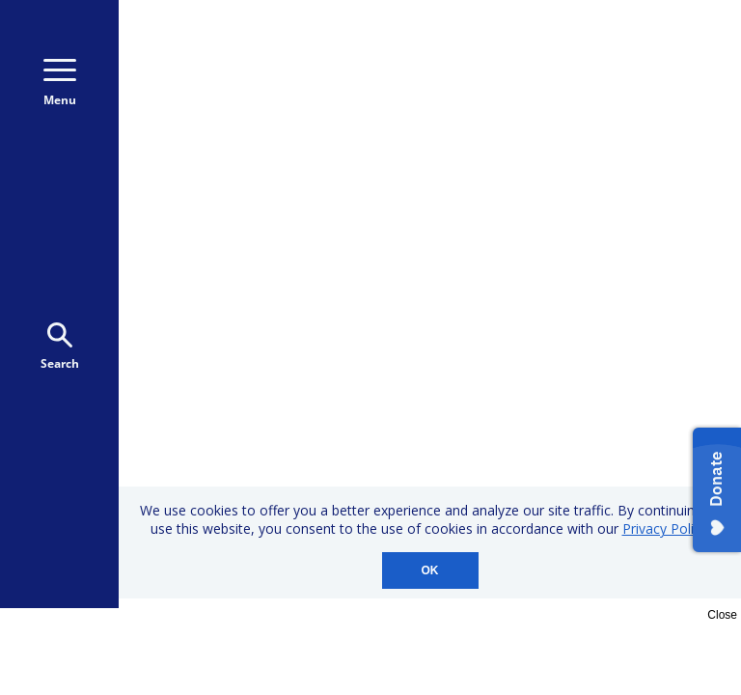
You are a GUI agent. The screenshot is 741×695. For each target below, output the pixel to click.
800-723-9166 (640, 46)
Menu (59, 83)
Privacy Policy (664, 528)
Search (60, 347)
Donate (644, 86)
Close (722, 615)
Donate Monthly (495, 86)
